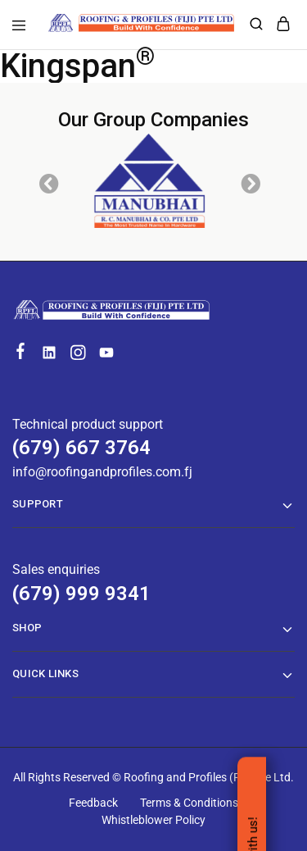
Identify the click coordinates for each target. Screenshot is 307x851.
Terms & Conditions (189, 802)
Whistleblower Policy (153, 819)
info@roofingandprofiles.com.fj (102, 472)
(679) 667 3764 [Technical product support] (81, 447)
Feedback (93, 802)
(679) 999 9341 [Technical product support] (81, 593)
